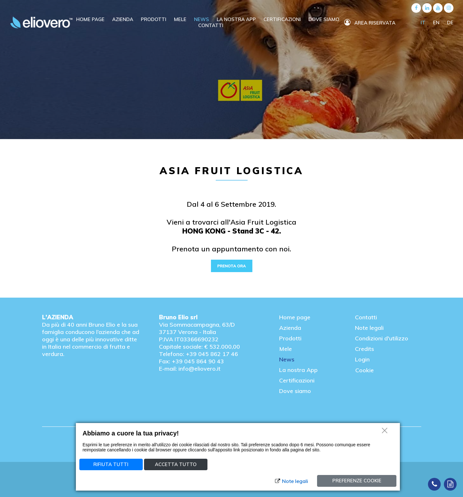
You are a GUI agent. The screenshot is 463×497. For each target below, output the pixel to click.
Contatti (210, 25)
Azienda (123, 19)
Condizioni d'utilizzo (381, 338)
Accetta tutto (176, 464)
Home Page (91, 19)
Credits (364, 348)
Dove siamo (323, 19)
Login (362, 359)
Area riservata (369, 23)
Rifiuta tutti (110, 464)
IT (424, 22)
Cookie (364, 370)
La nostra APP (237, 19)
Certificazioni (283, 19)
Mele (181, 19)
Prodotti (154, 19)
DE (450, 22)
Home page (294, 317)
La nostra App (298, 370)
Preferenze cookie (356, 481)
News (202, 19)
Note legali (369, 327)
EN (437, 22)
